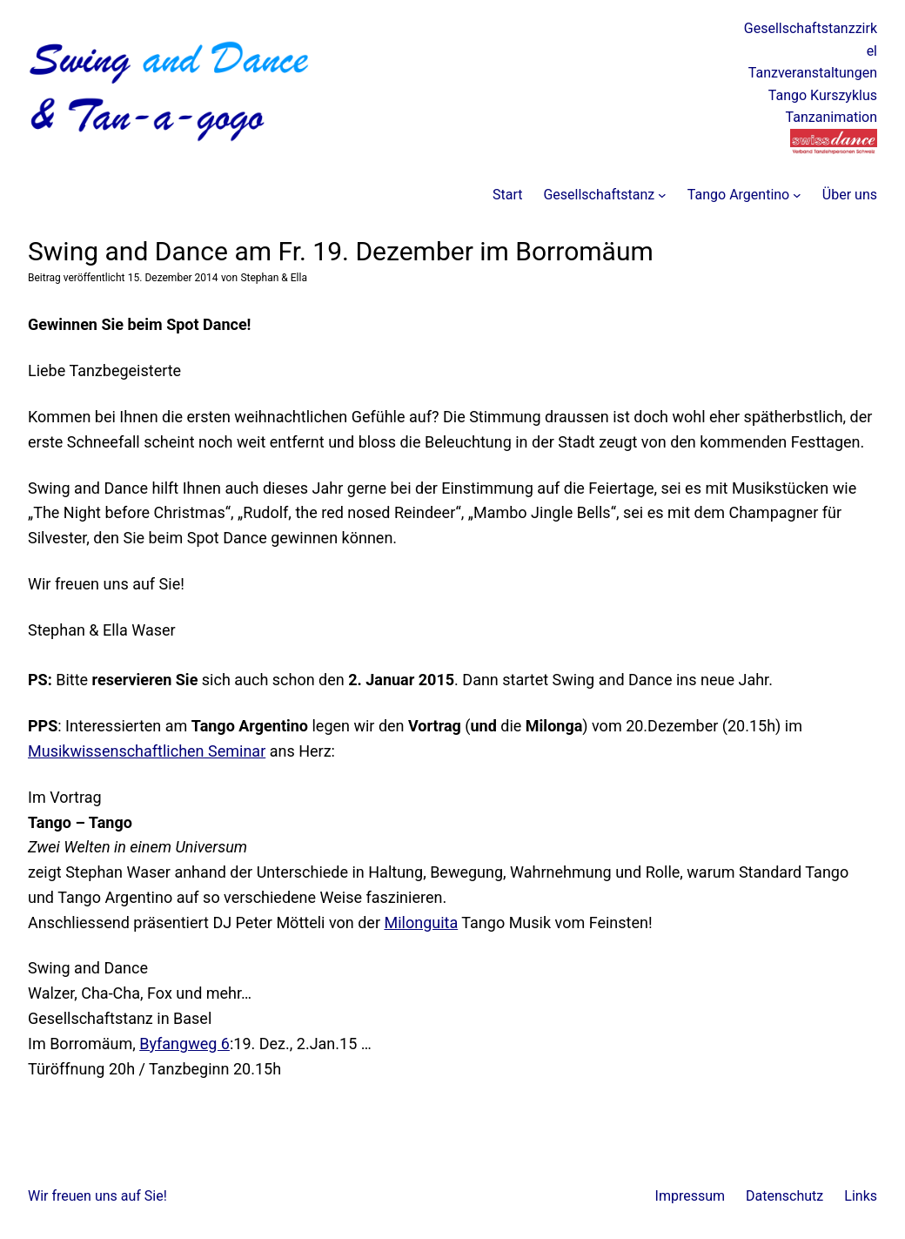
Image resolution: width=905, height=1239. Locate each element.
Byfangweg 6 (184, 1043)
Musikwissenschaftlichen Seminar (146, 751)
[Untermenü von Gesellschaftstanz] (662, 195)
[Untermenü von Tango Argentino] (797, 195)
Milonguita (421, 922)
